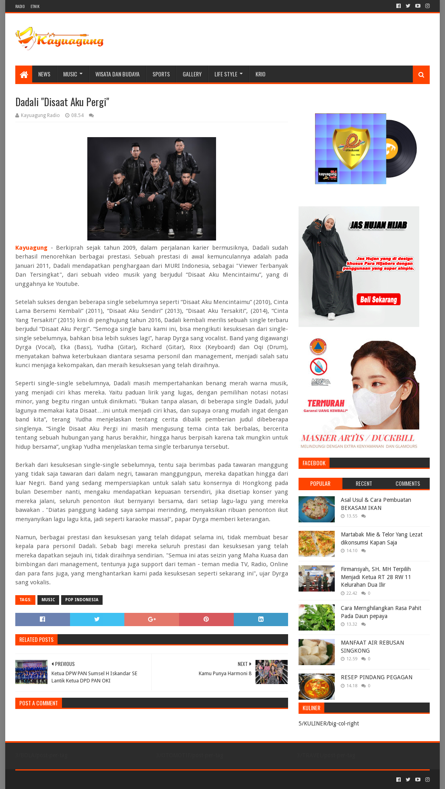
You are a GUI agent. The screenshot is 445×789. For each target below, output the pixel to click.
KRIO (260, 74)
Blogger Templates (106, 780)
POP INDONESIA (82, 600)
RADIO (20, 6)
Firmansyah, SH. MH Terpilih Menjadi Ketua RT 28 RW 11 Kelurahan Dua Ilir (376, 577)
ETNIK (35, 6)
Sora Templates (60, 780)
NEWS (44, 74)
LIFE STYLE (225, 74)
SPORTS (161, 74)
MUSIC (70, 74)
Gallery (192, 74)
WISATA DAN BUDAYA (117, 74)
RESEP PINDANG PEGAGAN (376, 677)
